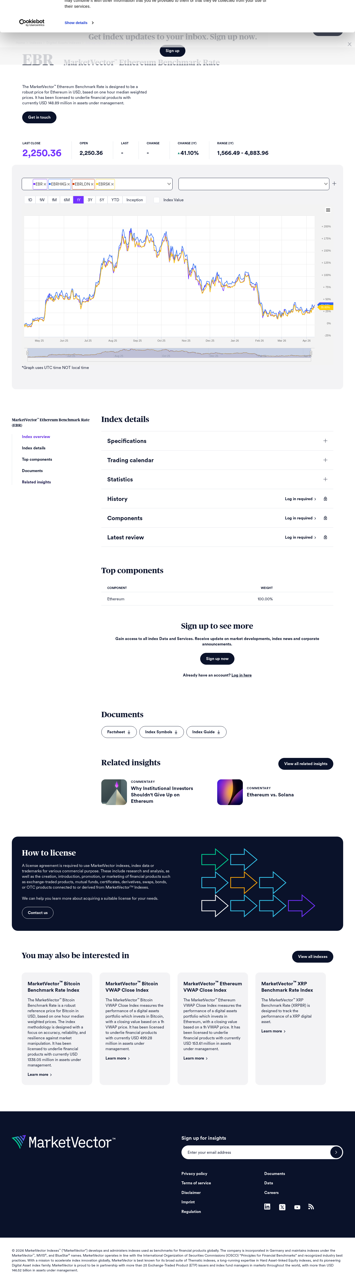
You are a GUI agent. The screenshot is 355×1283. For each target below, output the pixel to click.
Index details (33, 448)
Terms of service (196, 1183)
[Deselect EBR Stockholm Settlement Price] (112, 184)
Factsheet (119, 732)
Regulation (191, 1212)
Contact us (38, 913)
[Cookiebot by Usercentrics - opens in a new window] (31, 52)
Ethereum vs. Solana (270, 794)
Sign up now (217, 659)
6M (67, 200)
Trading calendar (130, 460)
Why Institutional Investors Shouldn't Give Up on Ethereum (162, 795)
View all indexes (312, 957)
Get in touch (39, 117)
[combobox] (97, 184)
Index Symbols (161, 732)
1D (30, 200)
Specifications (126, 441)
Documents (32, 471)
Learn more (40, 1075)
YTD (115, 200)
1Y (79, 200)
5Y (102, 200)
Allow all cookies (314, 12)
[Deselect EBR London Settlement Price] (92, 184)
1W (42, 200)
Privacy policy (194, 1174)
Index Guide (206, 732)
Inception (134, 200)
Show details (76, 52)
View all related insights (305, 764)
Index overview (36, 437)
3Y (90, 200)
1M (54, 200)
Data (268, 1183)
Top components (37, 459)
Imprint (188, 1202)
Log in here (241, 675)
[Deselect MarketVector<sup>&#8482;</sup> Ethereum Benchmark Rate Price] (45, 184)
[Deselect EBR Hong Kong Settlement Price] (68, 184)
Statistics (120, 480)
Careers (271, 1193)
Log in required (301, 499)
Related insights (36, 482)
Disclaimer (191, 1193)
